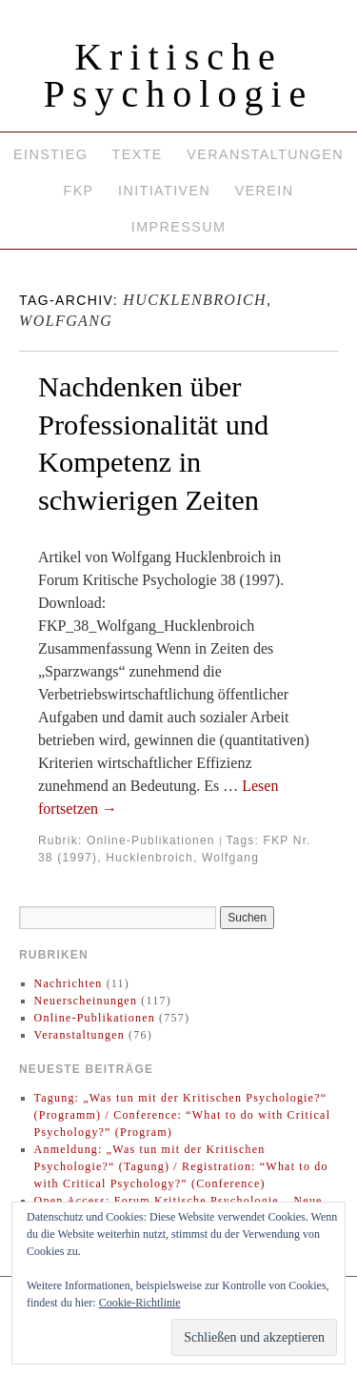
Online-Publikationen (151, 840)
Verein (264, 190)
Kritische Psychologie (179, 75)
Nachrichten (68, 983)
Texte (137, 154)
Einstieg (50, 154)
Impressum (178, 226)
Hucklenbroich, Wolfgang (182, 857)
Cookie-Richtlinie (140, 1302)
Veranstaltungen (265, 154)
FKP (78, 190)
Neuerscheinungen (86, 1000)
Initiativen (164, 190)
